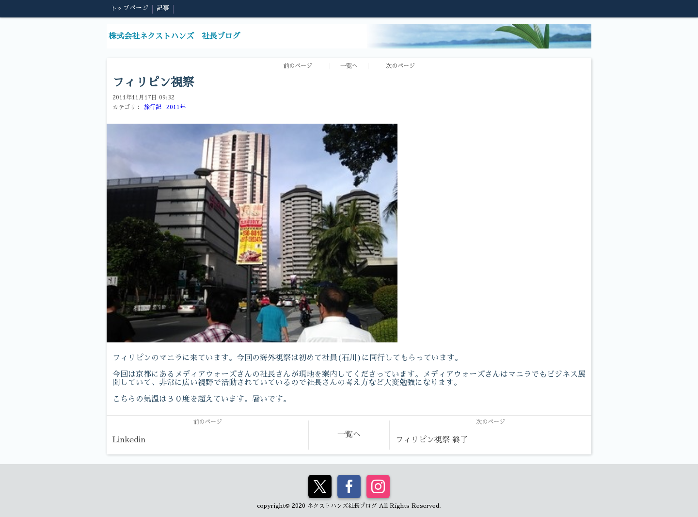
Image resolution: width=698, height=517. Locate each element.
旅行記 (152, 107)
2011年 (176, 107)
